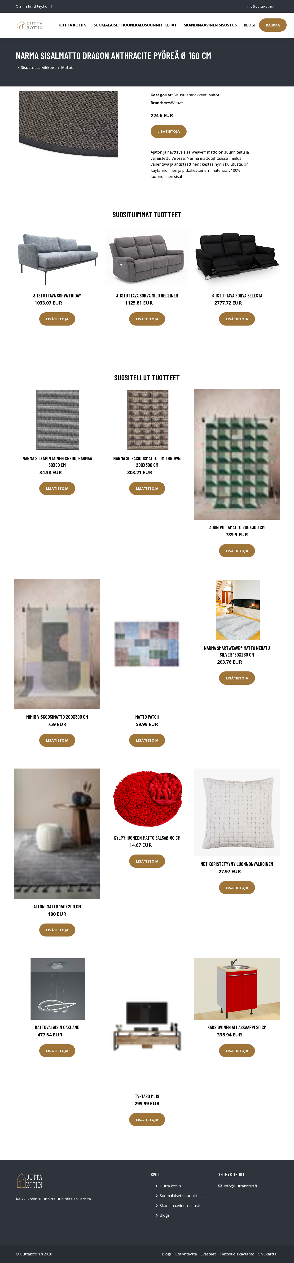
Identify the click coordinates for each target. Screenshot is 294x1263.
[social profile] (51, 6)
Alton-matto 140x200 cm (57, 906)
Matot (67, 67)
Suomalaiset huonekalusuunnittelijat (135, 25)
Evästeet (208, 1254)
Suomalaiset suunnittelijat (183, 1195)
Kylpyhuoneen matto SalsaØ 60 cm (147, 838)
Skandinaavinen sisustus (210, 25)
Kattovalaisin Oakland (57, 1027)
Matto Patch (147, 717)
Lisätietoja (169, 131)
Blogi (249, 25)
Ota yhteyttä (186, 1254)
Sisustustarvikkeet (38, 67)
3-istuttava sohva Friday (57, 295)
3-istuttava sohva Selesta (237, 295)
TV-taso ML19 (147, 1096)
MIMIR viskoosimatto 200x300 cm (57, 717)
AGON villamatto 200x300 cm (237, 527)
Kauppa (273, 25)
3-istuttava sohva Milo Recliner (147, 295)
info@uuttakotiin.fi (261, 6)
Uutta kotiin (73, 25)
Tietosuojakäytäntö (237, 1254)
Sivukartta (267, 1254)
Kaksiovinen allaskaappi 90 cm (237, 1027)
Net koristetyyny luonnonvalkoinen (237, 864)
